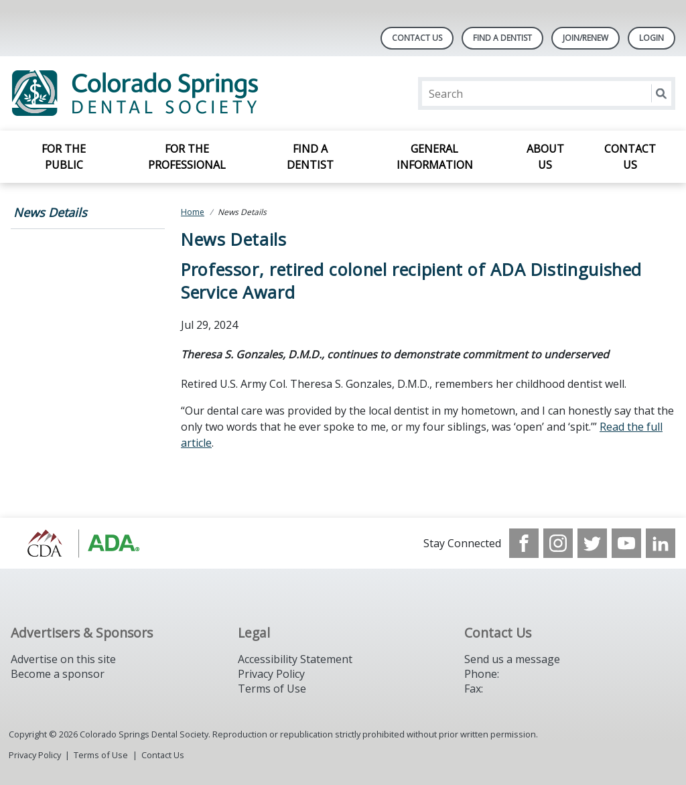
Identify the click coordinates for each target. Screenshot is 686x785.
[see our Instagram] (558, 543)
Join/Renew (585, 38)
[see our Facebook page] (524, 543)
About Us (545, 156)
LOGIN (651, 38)
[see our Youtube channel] (626, 543)
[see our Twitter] (592, 543)
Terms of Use (272, 688)
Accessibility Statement (295, 659)
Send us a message (512, 659)
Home (192, 212)
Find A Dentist (502, 38)
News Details (50, 212)
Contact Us (417, 38)
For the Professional (187, 156)
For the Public (64, 156)
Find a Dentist (310, 156)
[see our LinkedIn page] (660, 543)
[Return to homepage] (184, 93)
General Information (435, 156)
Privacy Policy (271, 673)
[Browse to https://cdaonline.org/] (79, 543)
